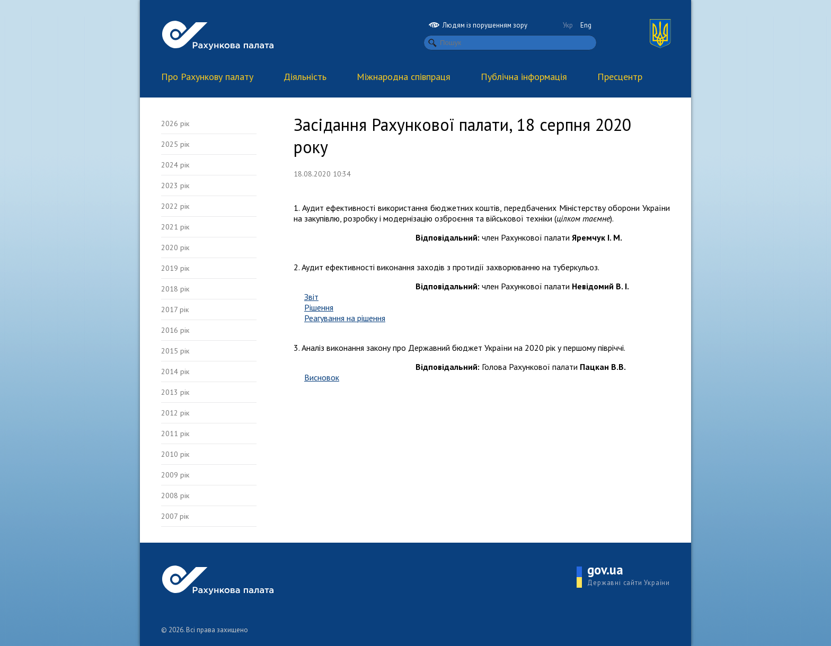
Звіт (311, 296)
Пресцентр (619, 76)
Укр (568, 25)
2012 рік (175, 413)
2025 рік (175, 144)
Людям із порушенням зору (478, 25)
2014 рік (175, 371)
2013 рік (175, 392)
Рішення (318, 307)
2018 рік (175, 289)
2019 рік (175, 268)
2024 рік (175, 165)
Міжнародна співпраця (403, 76)
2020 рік (175, 247)
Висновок (321, 377)
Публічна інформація (524, 76)
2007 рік (175, 516)
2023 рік (175, 185)
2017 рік (175, 309)
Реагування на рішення (344, 318)
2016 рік (175, 330)
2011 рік (175, 433)
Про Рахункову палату (207, 76)
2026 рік (175, 123)
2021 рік (175, 227)
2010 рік (175, 454)
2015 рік (175, 351)
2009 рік (175, 475)
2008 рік (175, 495)
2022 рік (175, 206)
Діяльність (305, 76)
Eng (585, 25)
